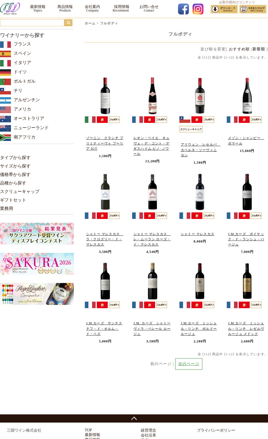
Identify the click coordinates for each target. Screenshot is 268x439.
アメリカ (22, 109)
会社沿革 (148, 435)
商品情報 (65, 7)
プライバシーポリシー (216, 430)
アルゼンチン (27, 99)
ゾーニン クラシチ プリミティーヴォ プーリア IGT (104, 143)
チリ (18, 90)
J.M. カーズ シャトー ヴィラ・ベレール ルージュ (152, 328)
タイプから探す (15, 157)
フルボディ (109, 23)
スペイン (22, 53)
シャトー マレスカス (197, 234)
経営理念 (148, 430)
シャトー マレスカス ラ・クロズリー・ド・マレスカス (104, 239)
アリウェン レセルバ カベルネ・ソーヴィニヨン (200, 150)
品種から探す (13, 183)
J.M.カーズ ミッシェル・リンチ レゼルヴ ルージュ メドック (246, 328)
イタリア (22, 62)
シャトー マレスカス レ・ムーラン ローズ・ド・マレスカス (152, 239)
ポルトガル (25, 81)
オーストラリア (29, 118)
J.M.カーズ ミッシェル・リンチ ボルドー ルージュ (199, 328)
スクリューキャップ (19, 191)
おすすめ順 (239, 49)
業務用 (6, 208)
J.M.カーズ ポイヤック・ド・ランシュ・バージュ (246, 239)
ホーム (90, 23)
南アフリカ (25, 137)
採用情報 (120, 7)
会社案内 (92, 7)
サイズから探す (15, 166)
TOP (88, 430)
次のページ (188, 364)
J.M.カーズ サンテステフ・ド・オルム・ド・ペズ (104, 328)
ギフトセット (13, 200)
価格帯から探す (15, 174)
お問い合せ (149, 7)
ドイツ (20, 72)
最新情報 (37, 7)
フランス (22, 44)
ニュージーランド (31, 127)
